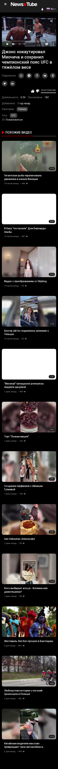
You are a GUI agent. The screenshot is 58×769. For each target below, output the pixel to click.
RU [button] (50, 9)
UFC (13, 115)
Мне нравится (32, 91)
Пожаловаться (12, 119)
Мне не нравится (37, 91)
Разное (22, 109)
